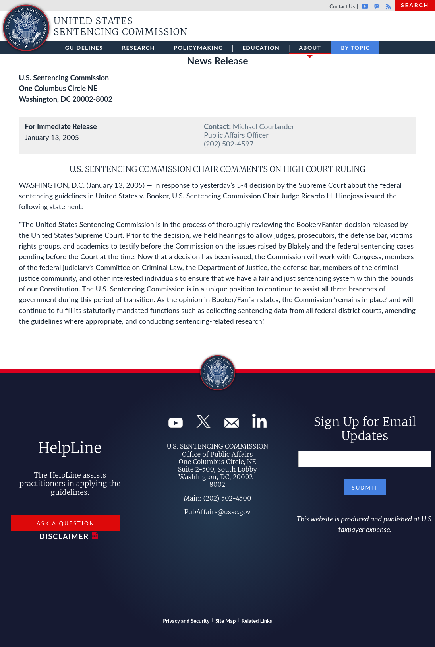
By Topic (355, 47)
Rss (387, 6)
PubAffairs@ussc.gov (217, 512)
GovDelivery (377, 6)
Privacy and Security (186, 621)
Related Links (257, 621)
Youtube (365, 6)
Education (261, 47)
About (310, 49)
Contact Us (342, 6)
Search (415, 5)
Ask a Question (66, 523)
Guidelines (84, 47)
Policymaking (198, 47)
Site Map (225, 621)
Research (138, 47)
